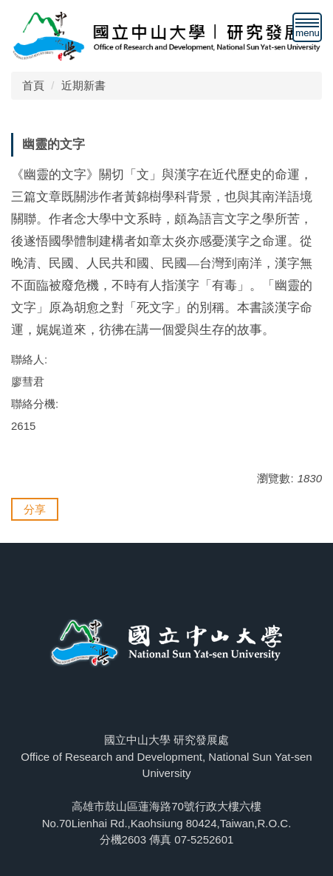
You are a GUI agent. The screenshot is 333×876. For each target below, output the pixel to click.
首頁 (33, 85)
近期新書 (83, 85)
